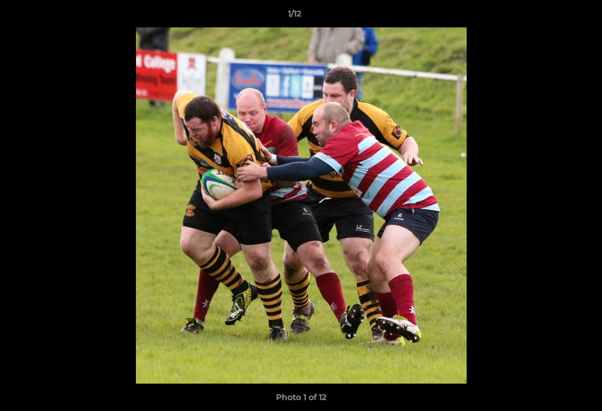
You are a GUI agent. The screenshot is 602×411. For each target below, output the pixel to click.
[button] (554, 16)
